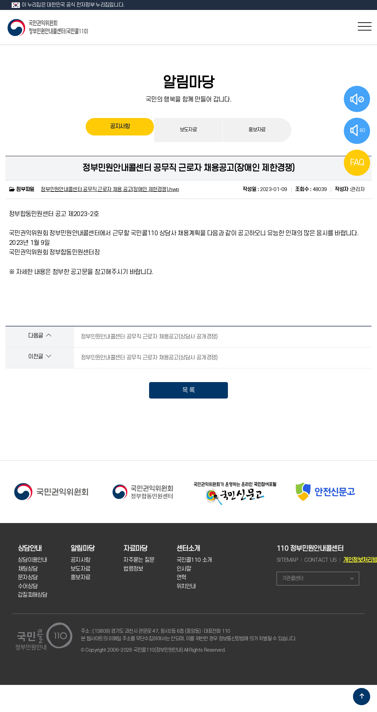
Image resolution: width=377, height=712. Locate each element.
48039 (311, 189)
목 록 (188, 390)
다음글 (39, 335)
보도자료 (188, 130)
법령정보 (133, 569)
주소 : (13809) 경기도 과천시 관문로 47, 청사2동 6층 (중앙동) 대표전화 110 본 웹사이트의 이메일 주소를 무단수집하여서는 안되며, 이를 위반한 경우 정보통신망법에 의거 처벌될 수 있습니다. (188, 635)
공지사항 (120, 129)
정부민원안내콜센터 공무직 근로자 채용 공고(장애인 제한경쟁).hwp (110, 189)
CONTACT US (320, 560)
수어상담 (27, 586)
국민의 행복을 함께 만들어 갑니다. (188, 99)
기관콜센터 (292, 578)
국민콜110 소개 (194, 560)
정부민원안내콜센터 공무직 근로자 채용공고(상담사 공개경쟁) (149, 337)
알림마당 (188, 83)
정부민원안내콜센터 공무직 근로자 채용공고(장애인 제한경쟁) (188, 168)
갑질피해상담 (32, 595)
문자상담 (27, 577)
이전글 (39, 356)
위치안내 (186, 586)
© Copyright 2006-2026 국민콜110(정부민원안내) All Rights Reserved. (153, 650)
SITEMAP (287, 560)
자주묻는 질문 (138, 560)
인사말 (184, 569)
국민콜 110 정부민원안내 (48, 27)
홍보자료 (256, 130)
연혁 (181, 577)
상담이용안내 (32, 560)
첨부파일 (21, 189)
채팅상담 (27, 569)
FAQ (357, 162)
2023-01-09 (265, 189)
